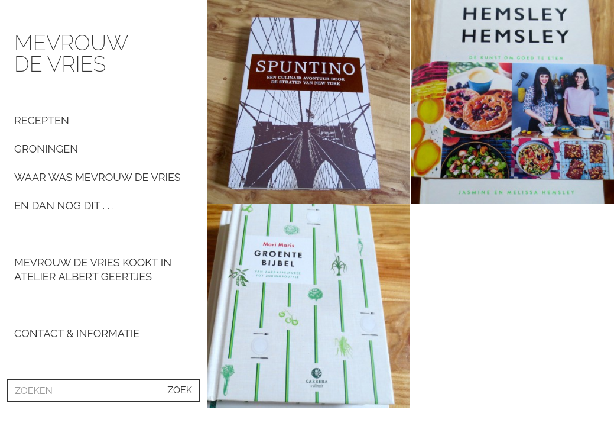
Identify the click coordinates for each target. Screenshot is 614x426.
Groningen (46, 149)
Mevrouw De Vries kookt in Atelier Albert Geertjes (92, 269)
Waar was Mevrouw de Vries (97, 177)
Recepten (41, 120)
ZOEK (179, 390)
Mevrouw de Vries (71, 53)
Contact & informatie (76, 333)
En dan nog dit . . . (64, 205)
